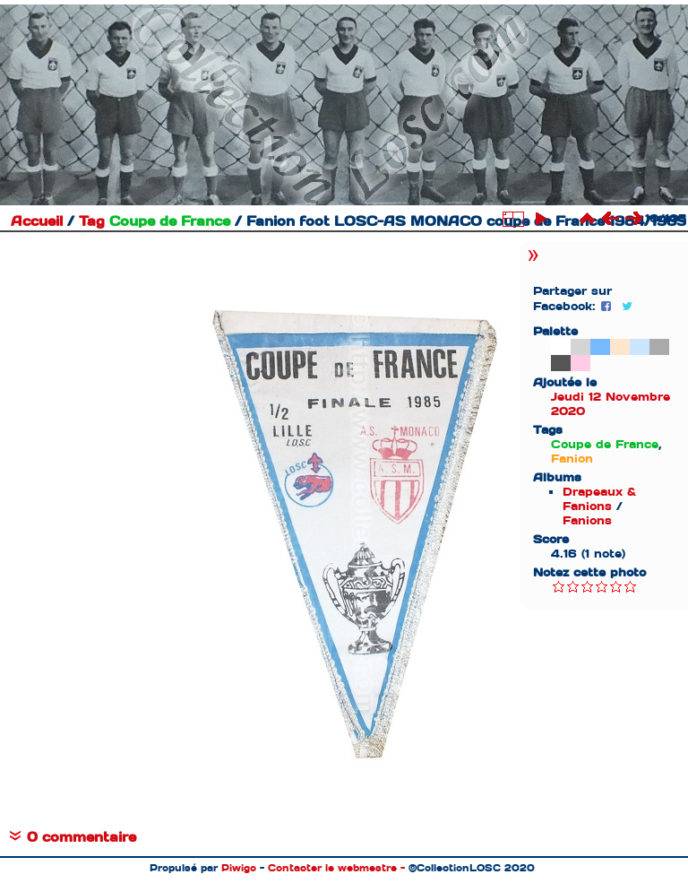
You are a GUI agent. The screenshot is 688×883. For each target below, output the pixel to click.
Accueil (37, 221)
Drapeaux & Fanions (599, 499)
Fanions (587, 520)
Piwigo (238, 867)
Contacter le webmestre (332, 867)
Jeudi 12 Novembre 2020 (610, 404)
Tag (92, 221)
